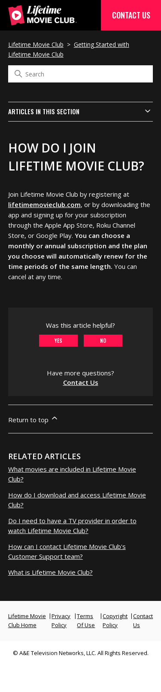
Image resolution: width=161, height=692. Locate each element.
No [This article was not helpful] (103, 340)
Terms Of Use (86, 620)
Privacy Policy (61, 620)
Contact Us (131, 15)
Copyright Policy (115, 620)
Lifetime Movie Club (36, 44)
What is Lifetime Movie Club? (50, 572)
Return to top (33, 419)
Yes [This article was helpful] (58, 340)
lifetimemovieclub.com (44, 204)
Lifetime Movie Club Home (27, 620)
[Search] (80, 73)
